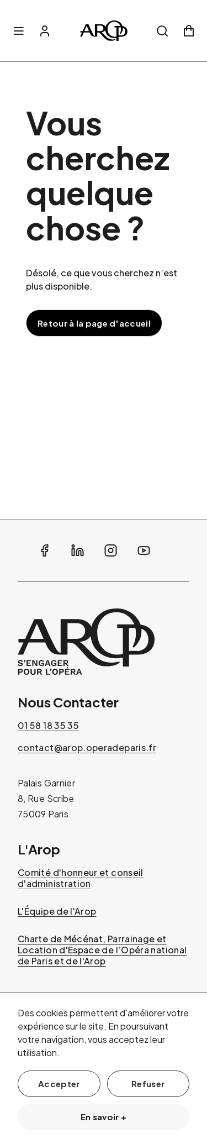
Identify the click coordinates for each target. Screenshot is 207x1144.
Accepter (58, 1083)
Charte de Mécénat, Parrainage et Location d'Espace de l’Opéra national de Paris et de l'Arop (102, 950)
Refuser (147, 1083)
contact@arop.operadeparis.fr (87, 747)
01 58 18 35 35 (48, 725)
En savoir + (103, 1116)
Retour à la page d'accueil (94, 323)
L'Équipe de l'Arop (57, 911)
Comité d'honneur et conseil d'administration (81, 878)
